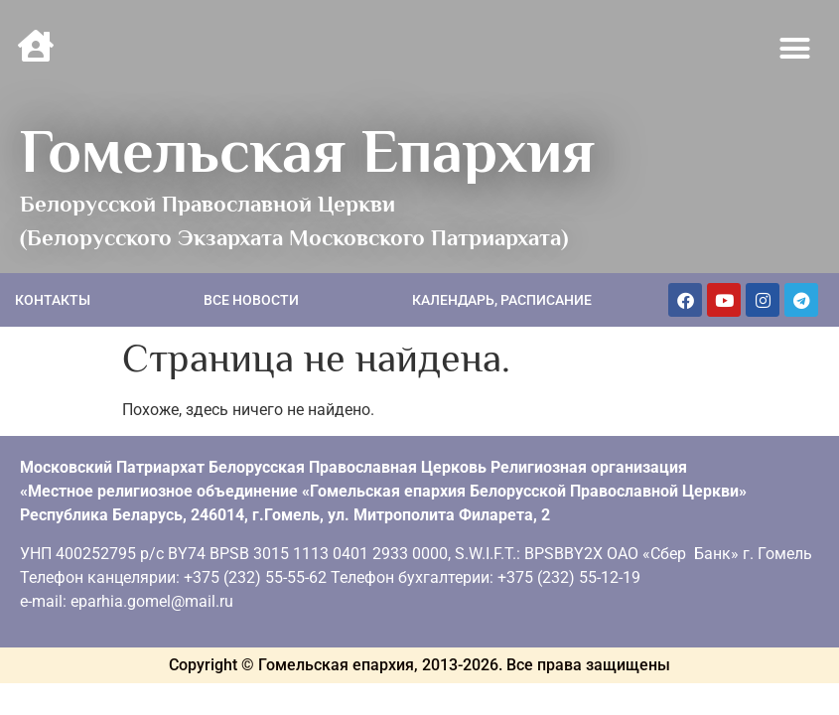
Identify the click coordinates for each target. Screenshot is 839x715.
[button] (795, 48)
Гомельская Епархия (307, 151)
